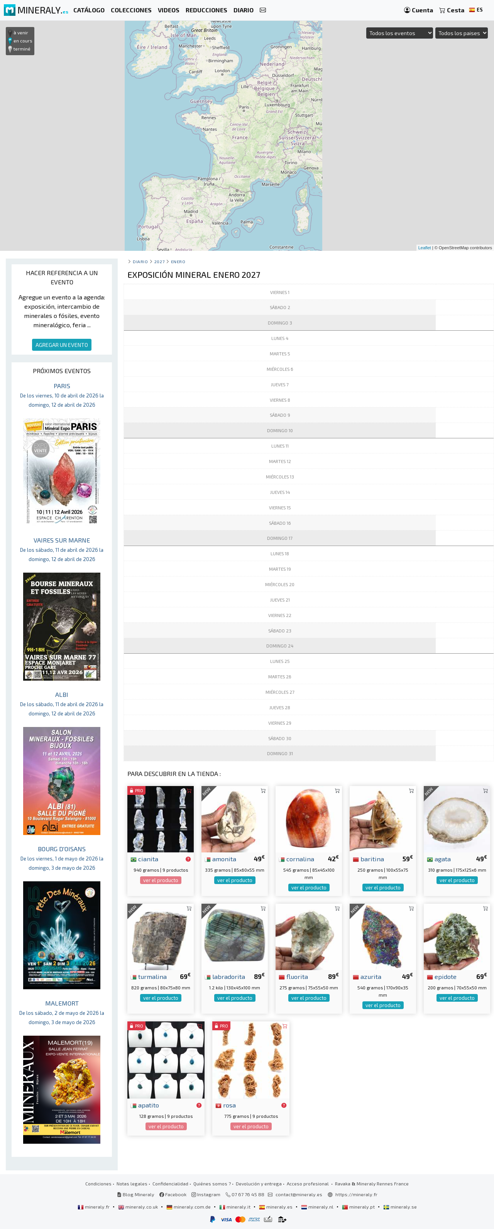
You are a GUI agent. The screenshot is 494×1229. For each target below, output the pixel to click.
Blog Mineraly (135, 1194)
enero (178, 261)
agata (439, 858)
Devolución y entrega (259, 1183)
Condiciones (98, 1183)
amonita (220, 858)
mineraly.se (400, 1206)
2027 (159, 261)
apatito (144, 1105)
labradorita (225, 976)
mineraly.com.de (189, 1206)
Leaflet (424, 247)
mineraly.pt (359, 1206)
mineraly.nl (318, 1206)
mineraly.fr (94, 1206)
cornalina (296, 858)
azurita (367, 976)
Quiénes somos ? (212, 1183)
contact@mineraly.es (299, 1194)
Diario (140, 261)
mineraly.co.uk (138, 1206)
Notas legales (132, 1183)
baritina (368, 858)
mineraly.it (235, 1206)
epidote (442, 976)
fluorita (293, 976)
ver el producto (160, 880)
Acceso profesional (308, 1183)
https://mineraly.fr (356, 1194)
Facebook (172, 1194)
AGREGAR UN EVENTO (62, 344)
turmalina (148, 976)
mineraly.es (276, 1206)
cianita (144, 858)
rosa (225, 1105)
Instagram (205, 1194)
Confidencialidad (170, 1183)
